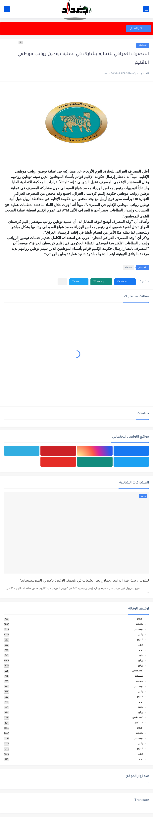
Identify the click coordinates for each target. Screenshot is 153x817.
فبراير (140, 640)
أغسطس (137, 671)
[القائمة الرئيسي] (146, 9)
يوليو (140, 666)
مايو (141, 655)
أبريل (140, 650)
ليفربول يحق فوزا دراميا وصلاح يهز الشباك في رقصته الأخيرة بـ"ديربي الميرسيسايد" (84, 581)
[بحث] (7, 9)
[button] (125, 281)
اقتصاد (142, 45)
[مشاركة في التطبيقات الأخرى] (62, 281)
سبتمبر (139, 676)
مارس (140, 645)
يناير (141, 634)
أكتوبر (140, 619)
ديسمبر (139, 629)
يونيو (140, 660)
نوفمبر (139, 624)
